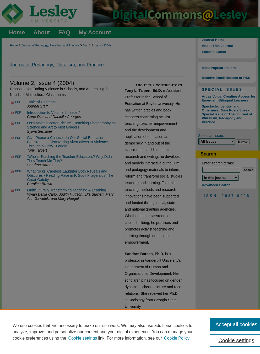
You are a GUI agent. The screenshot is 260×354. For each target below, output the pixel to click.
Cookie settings (82, 338)
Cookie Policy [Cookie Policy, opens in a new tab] (176, 338)
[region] (130, 331)
